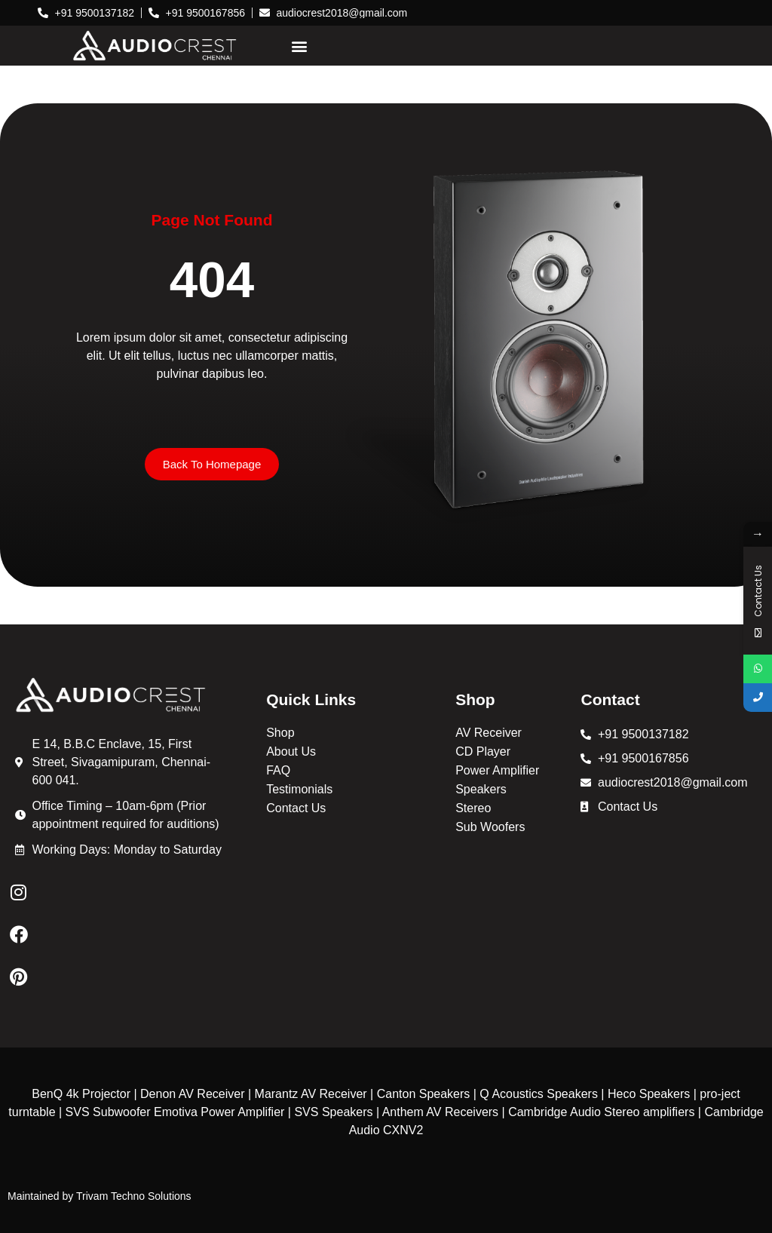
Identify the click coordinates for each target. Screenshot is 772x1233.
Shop (280, 732)
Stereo (473, 808)
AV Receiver (488, 732)
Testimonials (299, 789)
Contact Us (296, 808)
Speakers (481, 789)
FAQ (278, 770)
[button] (298, 45)
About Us (291, 751)
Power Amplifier (497, 770)
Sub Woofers (490, 826)
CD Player (482, 751)
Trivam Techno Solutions (133, 1196)
